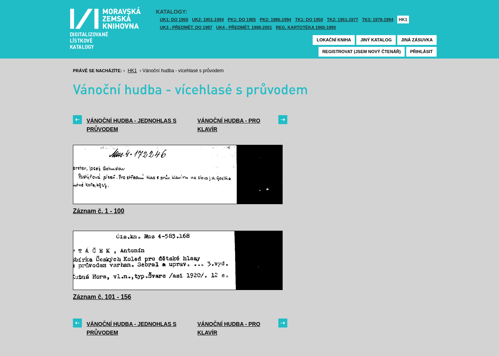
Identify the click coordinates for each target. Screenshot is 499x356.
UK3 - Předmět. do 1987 (186, 27)
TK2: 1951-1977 (342, 19)
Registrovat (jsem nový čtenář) (361, 51)
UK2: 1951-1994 (208, 19)
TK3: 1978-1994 (377, 19)
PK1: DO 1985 (242, 19)
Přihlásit (421, 51)
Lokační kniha (334, 39)
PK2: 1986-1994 (275, 19)
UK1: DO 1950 (174, 19)
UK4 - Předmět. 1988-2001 (244, 27)
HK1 (403, 19)
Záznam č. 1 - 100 (98, 211)
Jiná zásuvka (417, 39)
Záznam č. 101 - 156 (102, 297)
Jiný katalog (375, 39)
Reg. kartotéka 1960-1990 (306, 27)
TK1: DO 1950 (309, 19)
